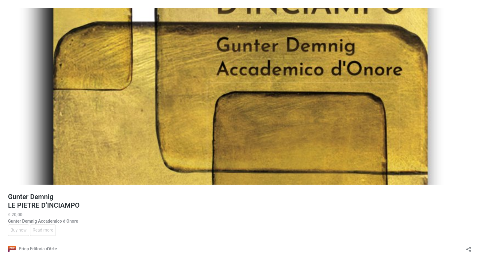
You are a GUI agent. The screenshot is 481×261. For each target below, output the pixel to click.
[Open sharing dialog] (468, 247)
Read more (43, 230)
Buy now (18, 230)
